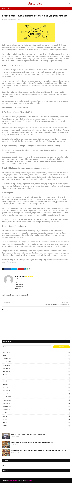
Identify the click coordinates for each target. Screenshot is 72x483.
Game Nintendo (19, 286)
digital (12, 76)
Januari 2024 (36, 355)
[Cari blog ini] (27, 346)
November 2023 (36, 362)
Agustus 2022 (36, 410)
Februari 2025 (36, 352)
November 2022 (36, 400)
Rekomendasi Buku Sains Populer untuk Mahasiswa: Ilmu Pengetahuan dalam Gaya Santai (38, 450)
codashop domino (19, 283)
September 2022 (36, 406)
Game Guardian (19, 284)
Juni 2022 (36, 416)
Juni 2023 (36, 378)
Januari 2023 (36, 394)
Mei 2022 (36, 419)
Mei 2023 (36, 381)
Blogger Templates (13, 480)
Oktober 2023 (36, 365)
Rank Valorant (18, 279)
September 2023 (36, 368)
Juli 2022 (36, 413)
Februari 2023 (36, 390)
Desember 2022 (36, 397)
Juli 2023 (36, 374)
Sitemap (9, 8)
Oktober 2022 (36, 403)
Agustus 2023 (36, 371)
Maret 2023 (36, 387)
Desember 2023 (36, 359)
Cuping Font (18, 288)
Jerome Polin (18, 281)
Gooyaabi (29, 480)
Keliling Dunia (6, 20)
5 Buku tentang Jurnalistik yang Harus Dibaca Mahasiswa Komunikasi (32, 442)
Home (3, 8)
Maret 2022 (36, 425)
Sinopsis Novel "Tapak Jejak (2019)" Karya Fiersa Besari (28, 434)
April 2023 (36, 384)
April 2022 (36, 422)
